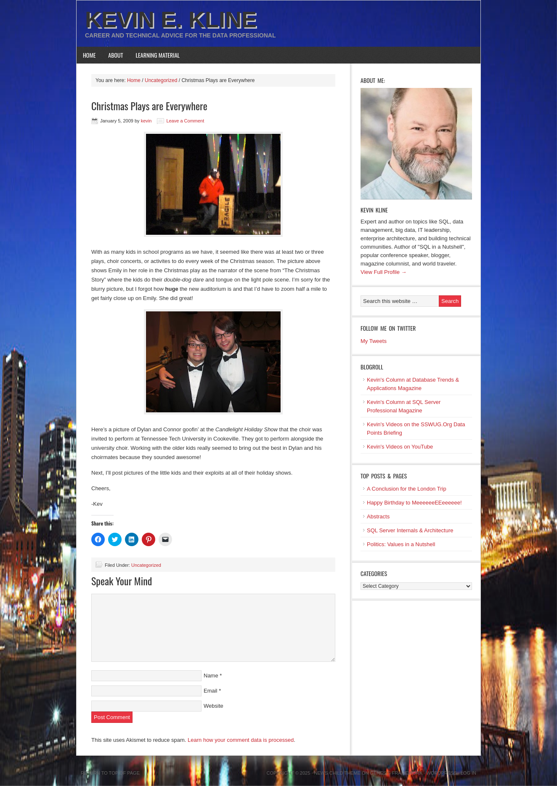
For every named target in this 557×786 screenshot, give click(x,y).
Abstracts (378, 516)
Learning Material (158, 54)
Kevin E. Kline (171, 19)
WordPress (441, 772)
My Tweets (374, 341)
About (115, 54)
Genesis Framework (396, 772)
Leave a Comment (185, 120)
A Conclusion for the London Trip (406, 489)
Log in (468, 772)
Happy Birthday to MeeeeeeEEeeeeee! (414, 502)
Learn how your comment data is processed (241, 740)
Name (211, 675)
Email (210, 691)
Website (213, 706)
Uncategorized (146, 565)
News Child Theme (337, 772)
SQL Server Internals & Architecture (410, 530)
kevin (146, 120)
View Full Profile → (384, 272)
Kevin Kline (374, 209)
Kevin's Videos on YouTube (400, 446)
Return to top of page (110, 772)
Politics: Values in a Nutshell (401, 544)
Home (89, 54)
